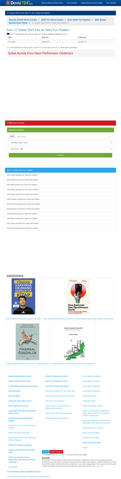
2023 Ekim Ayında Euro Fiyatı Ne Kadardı (22, 218)
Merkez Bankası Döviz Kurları (52, 3)
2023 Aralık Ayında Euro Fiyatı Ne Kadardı (22, 228)
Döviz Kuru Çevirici (16, 130)
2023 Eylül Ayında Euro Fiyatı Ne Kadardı (22, 214)
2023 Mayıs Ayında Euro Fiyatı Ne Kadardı (22, 194)
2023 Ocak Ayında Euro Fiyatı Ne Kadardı (22, 175)
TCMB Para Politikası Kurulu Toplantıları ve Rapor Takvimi (28, 477)
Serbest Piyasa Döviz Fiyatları (92, 3)
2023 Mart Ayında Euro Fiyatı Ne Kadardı (22, 185)
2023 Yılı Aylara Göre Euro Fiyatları (20, 170)
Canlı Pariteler (72, 3)
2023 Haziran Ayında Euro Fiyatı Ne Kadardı (23, 199)
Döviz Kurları (60, 455)
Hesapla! (60, 155)
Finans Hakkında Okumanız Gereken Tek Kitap (23, 298)
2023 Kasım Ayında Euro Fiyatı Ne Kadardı (22, 223)
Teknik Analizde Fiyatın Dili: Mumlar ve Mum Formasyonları (73, 344)
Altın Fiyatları (111, 3)
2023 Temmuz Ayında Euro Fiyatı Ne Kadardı (23, 204)
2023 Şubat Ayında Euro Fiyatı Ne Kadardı (22, 180)
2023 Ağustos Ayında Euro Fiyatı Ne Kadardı (23, 209)
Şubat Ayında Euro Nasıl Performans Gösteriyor (40, 53)
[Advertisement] (60, 88)
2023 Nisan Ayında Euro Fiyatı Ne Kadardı (22, 189)
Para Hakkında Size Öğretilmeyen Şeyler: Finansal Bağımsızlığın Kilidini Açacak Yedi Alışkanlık (78, 299)
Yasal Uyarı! (100, 466)
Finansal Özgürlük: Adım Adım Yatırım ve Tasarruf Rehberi (27, 344)
